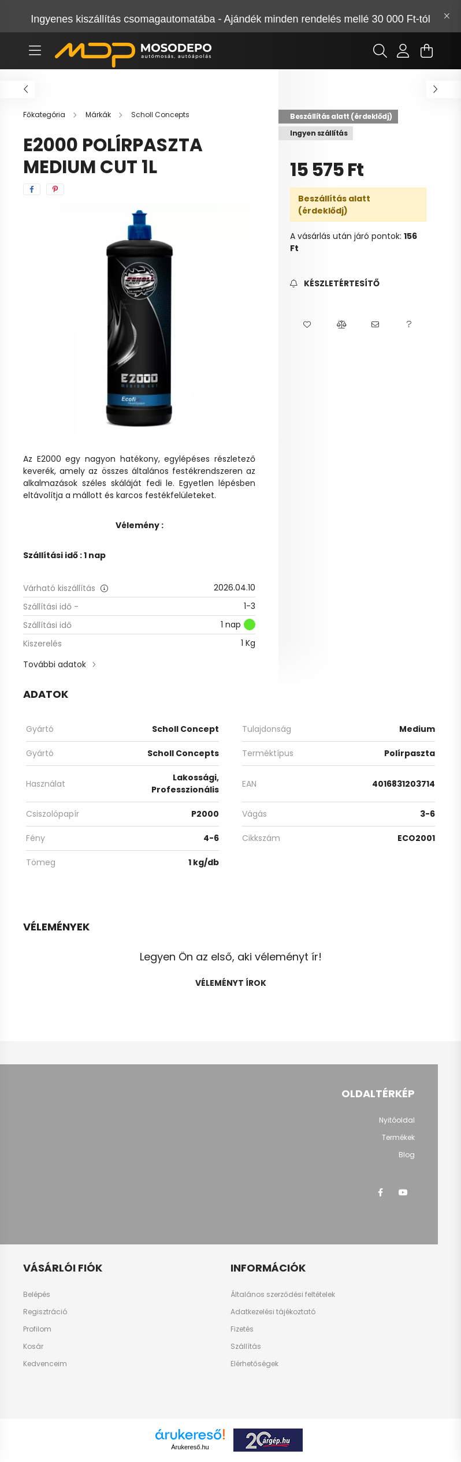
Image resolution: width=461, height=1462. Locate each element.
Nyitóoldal (397, 1120)
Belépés (36, 1295)
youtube (403, 1192)
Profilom (37, 1329)
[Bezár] (446, 16)
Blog (407, 1155)
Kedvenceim (45, 1364)
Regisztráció (45, 1312)
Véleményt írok (230, 983)
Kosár (33, 1347)
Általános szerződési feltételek (283, 1295)
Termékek (398, 1138)
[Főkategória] (45, 114)
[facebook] (31, 189)
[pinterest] (55, 189)
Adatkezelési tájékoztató (273, 1312)
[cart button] (426, 50)
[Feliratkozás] (334, 284)
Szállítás (246, 1347)
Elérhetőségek (254, 1364)
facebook (380, 1192)
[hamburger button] (34, 50)
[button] (307, 324)
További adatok (54, 664)
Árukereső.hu (190, 1447)
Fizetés (242, 1329)
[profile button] (403, 50)
